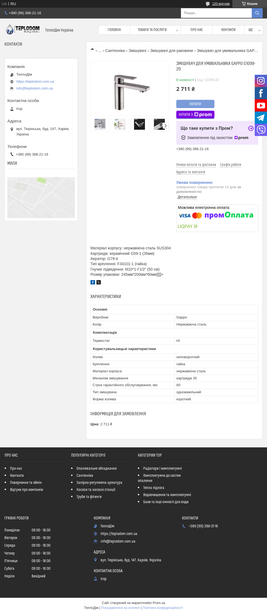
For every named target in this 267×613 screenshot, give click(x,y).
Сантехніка (115, 50)
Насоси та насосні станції (96, 490)
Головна (114, 30)
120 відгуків (221, 4)
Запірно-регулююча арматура (99, 483)
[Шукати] (257, 13)
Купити (195, 104)
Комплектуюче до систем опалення (159, 478)
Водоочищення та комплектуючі (167, 495)
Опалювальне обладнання (97, 468)
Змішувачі (138, 50)
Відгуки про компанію (26, 490)
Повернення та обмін (26, 483)
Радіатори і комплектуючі (162, 468)
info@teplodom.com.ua (34, 88)
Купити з (195, 114)
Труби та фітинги (89, 497)
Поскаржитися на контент (120, 608)
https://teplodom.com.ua (35, 81)
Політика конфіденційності (163, 608)
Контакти (228, 30)
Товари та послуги (152, 30)
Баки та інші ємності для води (166, 502)
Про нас (196, 30)
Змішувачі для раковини (171, 50)
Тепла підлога (153, 488)
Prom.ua (159, 603)
